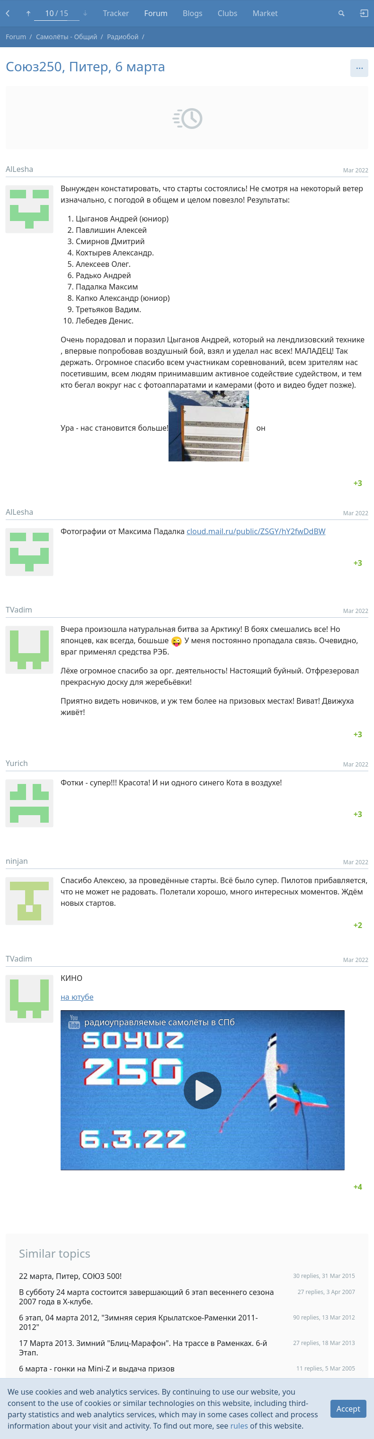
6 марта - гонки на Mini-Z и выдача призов (97, 1368)
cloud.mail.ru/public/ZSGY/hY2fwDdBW (256, 531)
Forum (16, 36)
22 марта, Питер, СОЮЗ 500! (70, 1276)
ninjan (17, 861)
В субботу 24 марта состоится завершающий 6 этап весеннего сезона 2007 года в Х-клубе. (146, 1297)
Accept (348, 1409)
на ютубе (77, 997)
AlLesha (19, 169)
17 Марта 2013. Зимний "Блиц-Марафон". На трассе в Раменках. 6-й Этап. (143, 1348)
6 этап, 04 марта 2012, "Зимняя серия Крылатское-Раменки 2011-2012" (138, 1322)
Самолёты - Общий (67, 36)
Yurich (17, 763)
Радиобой (123, 36)
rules (239, 1426)
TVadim (19, 610)
